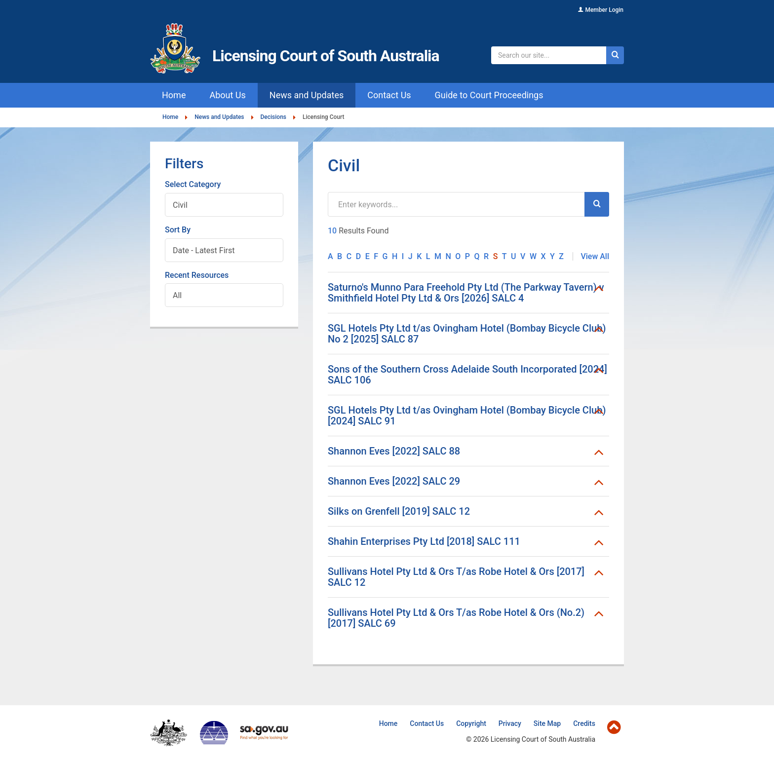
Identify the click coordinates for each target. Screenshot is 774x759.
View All (594, 256)
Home (170, 117)
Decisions (273, 117)
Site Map (547, 723)
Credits (584, 723)
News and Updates (219, 117)
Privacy (510, 723)
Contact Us (427, 723)
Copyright (471, 723)
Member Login (604, 9)
